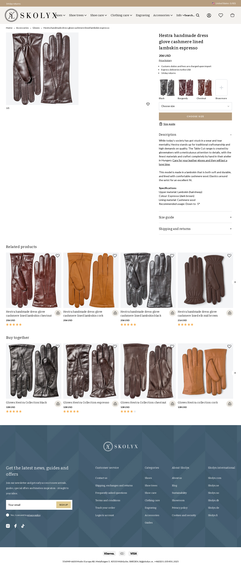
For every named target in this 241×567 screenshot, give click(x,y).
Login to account (104, 515)
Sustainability (179, 492)
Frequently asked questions (111, 492)
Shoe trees (76, 15)
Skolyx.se (213, 485)
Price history (165, 60)
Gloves (36, 27)
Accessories (161, 15)
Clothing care (120, 15)
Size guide (167, 124)
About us (177, 478)
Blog (174, 485)
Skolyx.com (214, 478)
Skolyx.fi (212, 515)
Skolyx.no (213, 492)
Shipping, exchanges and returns (114, 485)
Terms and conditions (107, 500)
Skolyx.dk (213, 500)
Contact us (101, 478)
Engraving (143, 15)
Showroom (178, 500)
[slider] (42, 68)
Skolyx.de (213, 507)
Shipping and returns (195, 229)
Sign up (63, 504)
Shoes (58, 15)
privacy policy (33, 515)
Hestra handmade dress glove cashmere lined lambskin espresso (76, 27)
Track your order (105, 507)
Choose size (195, 106)
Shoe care (97, 15)
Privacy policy (180, 507)
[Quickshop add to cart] (58, 313)
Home (9, 27)
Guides (149, 522)
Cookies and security (184, 515)
